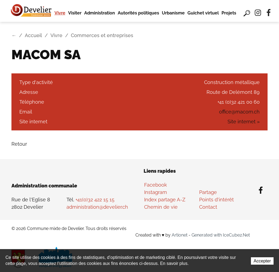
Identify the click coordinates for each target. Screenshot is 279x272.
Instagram (155, 192)
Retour (19, 144)
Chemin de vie (161, 207)
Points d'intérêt (216, 199)
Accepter (262, 261)
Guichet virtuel (203, 13)
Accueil (33, 35)
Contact (208, 207)
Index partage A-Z (164, 199)
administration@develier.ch (97, 207)
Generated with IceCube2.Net (221, 235)
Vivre (59, 13)
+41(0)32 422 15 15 (94, 199)
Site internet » (244, 121)
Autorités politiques (138, 13)
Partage (208, 192)
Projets (229, 13)
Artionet (179, 235)
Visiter (74, 13)
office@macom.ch (239, 112)
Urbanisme (173, 13)
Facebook (155, 185)
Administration (99, 13)
